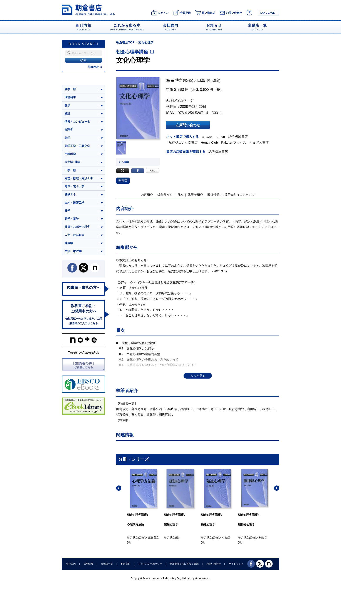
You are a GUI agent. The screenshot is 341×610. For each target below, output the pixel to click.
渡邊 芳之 (153, 537)
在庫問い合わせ (188, 125)
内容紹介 (147, 194)
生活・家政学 (73, 251)
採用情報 (88, 563)
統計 (67, 113)
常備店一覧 (107, 563)
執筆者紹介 (195, 194)
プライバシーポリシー (150, 563)
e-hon (221, 136)
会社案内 (71, 563)
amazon (208, 136)
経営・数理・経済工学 (79, 178)
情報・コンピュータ (77, 121)
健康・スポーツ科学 (77, 226)
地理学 (69, 243)
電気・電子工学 (74, 186)
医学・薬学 (72, 218)
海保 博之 (174, 80)
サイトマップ (236, 563)
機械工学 (70, 194)
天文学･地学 (72, 162)
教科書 (122, 180)
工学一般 (70, 170)
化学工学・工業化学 (77, 146)
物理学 (69, 129)
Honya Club (209, 142)
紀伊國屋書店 (238, 136)
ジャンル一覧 (73, 81)
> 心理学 (124, 162)
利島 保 (263, 537)
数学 (67, 105)
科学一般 (70, 89)
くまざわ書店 (259, 142)
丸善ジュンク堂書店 (183, 142)
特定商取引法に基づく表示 (184, 563)
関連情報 (213, 194)
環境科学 (70, 97)
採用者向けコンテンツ (239, 194)
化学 (67, 138)
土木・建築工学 (74, 202)
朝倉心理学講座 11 (135, 51)
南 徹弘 (226, 537)
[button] (118, 488)
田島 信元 (205, 80)
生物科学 (70, 154)
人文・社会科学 (74, 235)
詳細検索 (95, 66)
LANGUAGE (267, 12)
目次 (180, 194)
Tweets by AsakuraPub (83, 352)
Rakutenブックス (233, 142)
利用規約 (125, 563)
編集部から (165, 194)
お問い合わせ (213, 563)
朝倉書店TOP (125, 42)
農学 (67, 210)
